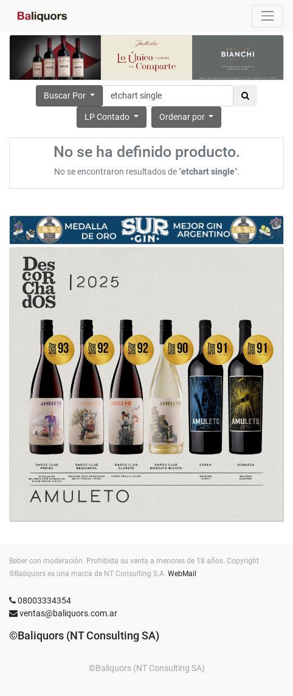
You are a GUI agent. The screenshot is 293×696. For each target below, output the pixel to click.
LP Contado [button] (107, 117)
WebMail (182, 573)
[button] (186, 117)
